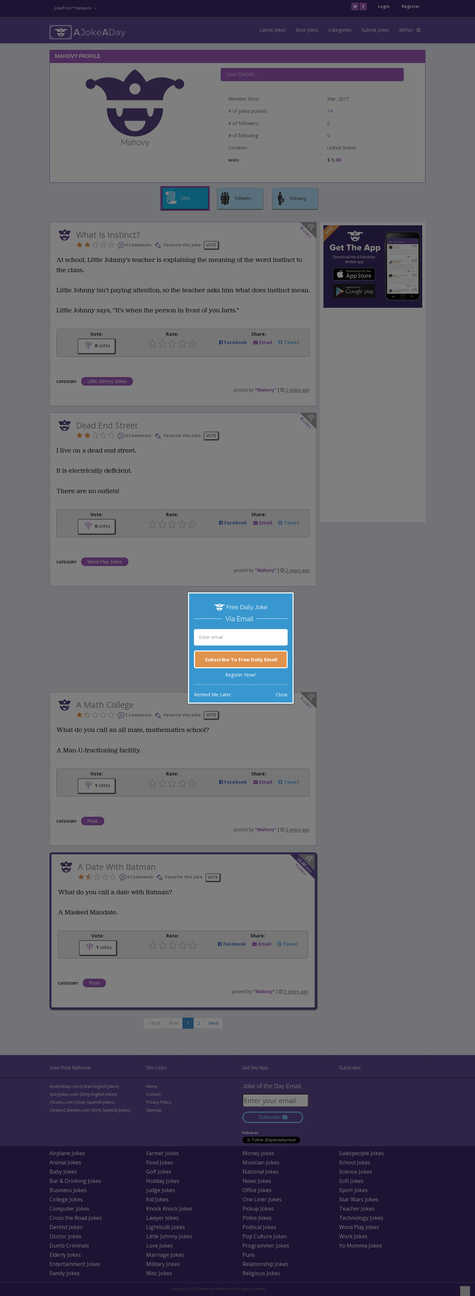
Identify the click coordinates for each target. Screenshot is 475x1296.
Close (282, 694)
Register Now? (240, 675)
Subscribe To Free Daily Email (241, 659)
